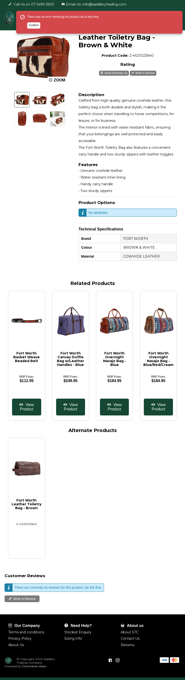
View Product (27, 407)
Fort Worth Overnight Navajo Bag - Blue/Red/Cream (158, 359)
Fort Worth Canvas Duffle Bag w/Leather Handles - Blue (70, 359)
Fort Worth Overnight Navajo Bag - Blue (114, 359)
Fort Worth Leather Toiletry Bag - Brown (26, 504)
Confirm (34, 25)
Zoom (59, 80)
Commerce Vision (33, 666)
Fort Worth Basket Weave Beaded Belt (26, 357)
